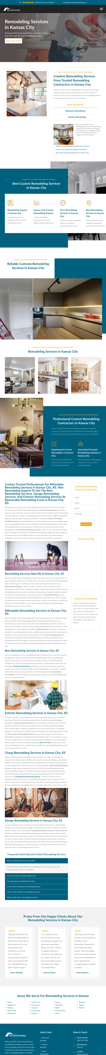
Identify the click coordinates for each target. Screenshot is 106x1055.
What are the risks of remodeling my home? (22, 897)
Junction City (36, 1002)
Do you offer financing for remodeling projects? (24, 886)
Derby (9, 1002)
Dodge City (11, 1005)
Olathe (57, 1008)
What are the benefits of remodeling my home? (23, 892)
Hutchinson (11, 1013)
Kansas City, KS (82, 1054)
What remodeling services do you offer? (21, 861)
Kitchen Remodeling (77, 117)
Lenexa (57, 1002)
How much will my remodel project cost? (21, 876)
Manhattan (59, 1005)
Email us (80, 1047)
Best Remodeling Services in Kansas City (95, 213)
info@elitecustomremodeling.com (75, 2)
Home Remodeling (75, 105)
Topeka (81, 1005)
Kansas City (35, 1005)
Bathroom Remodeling (75, 111)
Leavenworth (35, 1010)
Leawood (34, 1013)
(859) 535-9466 (13, 41)
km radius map (86, 565)
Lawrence (34, 1008)
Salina (57, 1013)
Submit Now (86, 524)
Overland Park (60, 1010)
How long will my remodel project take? (21, 881)
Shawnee (82, 1002)
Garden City (11, 1010)
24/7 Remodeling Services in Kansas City (69, 213)
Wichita (81, 1008)
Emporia (10, 1008)
